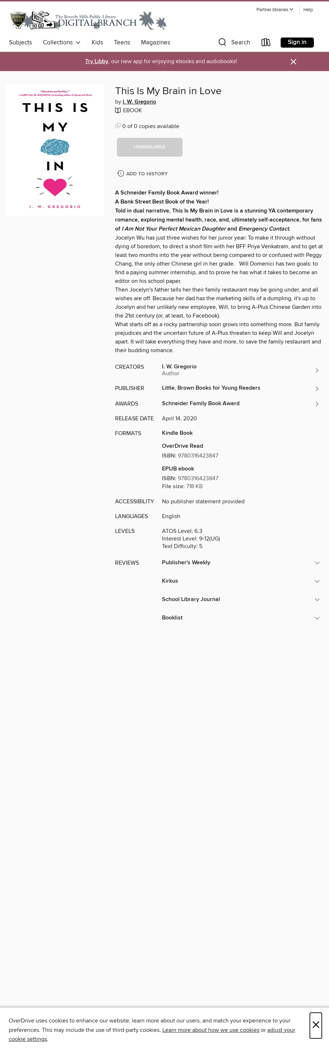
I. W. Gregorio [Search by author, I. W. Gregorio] (139, 102)
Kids (97, 43)
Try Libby (96, 61)
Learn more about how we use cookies (210, 1030)
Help (308, 10)
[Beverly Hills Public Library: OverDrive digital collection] (88, 20)
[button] (275, 10)
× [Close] (315, 1025)
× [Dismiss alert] (293, 61)
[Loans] (266, 44)
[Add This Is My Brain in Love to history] (143, 174)
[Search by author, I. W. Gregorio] (241, 370)
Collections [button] (62, 43)
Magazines (155, 43)
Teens (122, 43)
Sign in (297, 42)
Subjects (20, 43)
